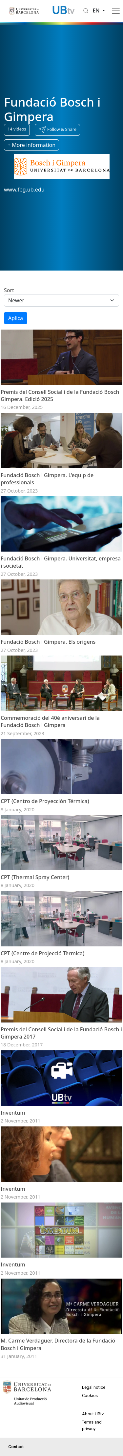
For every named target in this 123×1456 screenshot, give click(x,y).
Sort (9, 290)
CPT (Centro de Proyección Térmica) (45, 801)
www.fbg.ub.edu (24, 189)
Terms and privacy (92, 1425)
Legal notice (93, 1387)
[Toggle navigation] (116, 11)
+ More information (31, 145)
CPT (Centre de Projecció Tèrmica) (42, 953)
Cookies (90, 1395)
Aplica (15, 318)
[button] (57, 130)
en (96, 10)
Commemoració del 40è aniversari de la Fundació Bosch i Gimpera (50, 721)
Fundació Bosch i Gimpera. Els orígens (48, 641)
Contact (16, 1446)
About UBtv (93, 1413)
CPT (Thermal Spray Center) (35, 877)
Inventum (13, 1112)
